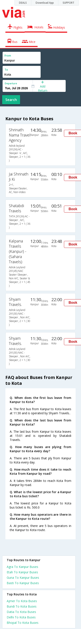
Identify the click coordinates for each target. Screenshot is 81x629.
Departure (11, 83)
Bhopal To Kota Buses (22, 623)
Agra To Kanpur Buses (22, 567)
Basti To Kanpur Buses (23, 583)
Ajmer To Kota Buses (22, 601)
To (6, 70)
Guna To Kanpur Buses (23, 577)
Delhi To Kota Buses (21, 617)
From (8, 55)
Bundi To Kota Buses (22, 606)
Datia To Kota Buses (21, 612)
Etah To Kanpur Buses (22, 572)
